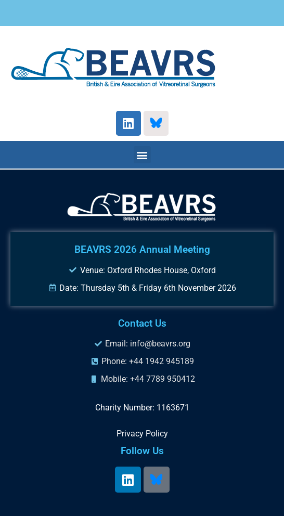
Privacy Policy (142, 433)
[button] (142, 154)
